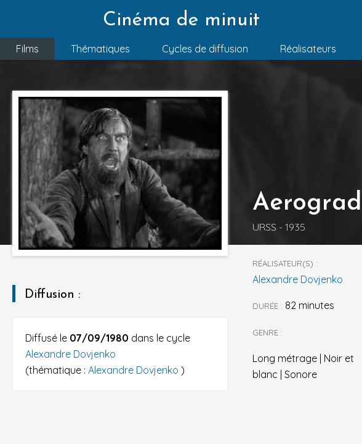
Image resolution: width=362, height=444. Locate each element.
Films (27, 49)
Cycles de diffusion (205, 49)
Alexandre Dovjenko (70, 354)
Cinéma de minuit (181, 20)
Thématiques (100, 49)
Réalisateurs (308, 49)
